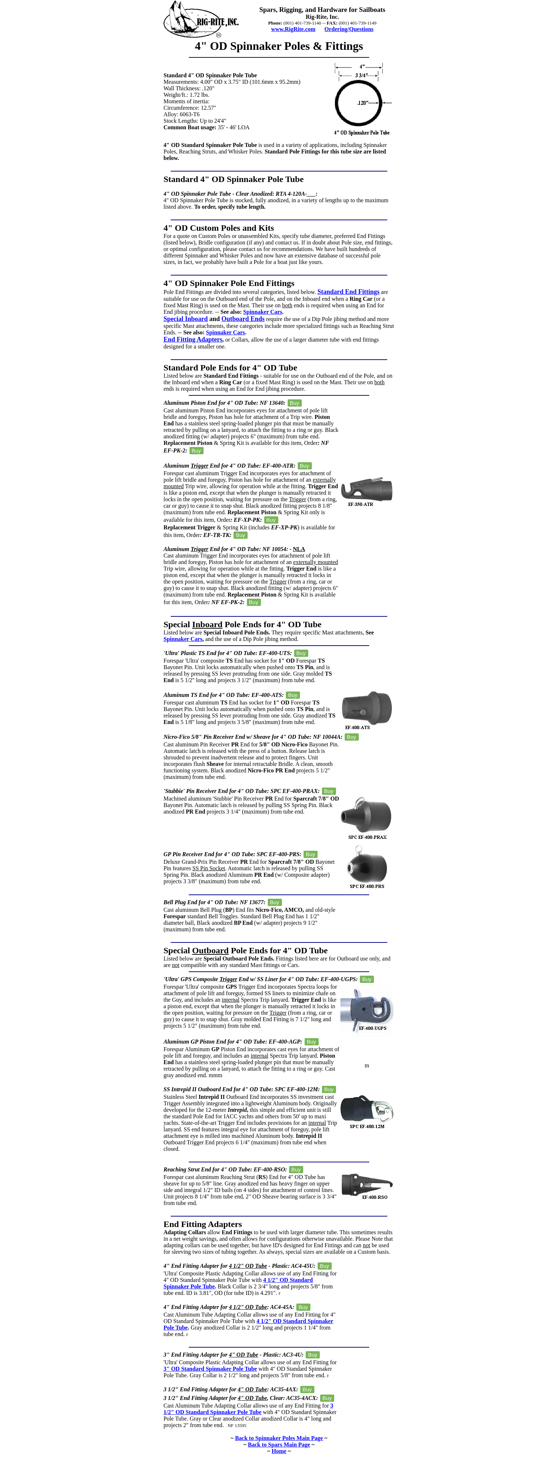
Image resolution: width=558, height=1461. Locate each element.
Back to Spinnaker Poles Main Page (279, 1438)
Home (279, 1451)
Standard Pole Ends (200, 367)
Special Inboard (186, 318)
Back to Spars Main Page (279, 1445)
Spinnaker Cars (262, 312)
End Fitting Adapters (193, 339)
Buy (294, 403)
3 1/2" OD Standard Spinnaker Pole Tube (248, 1409)
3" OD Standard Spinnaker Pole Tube (210, 1369)
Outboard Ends (243, 318)
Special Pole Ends (212, 624)
